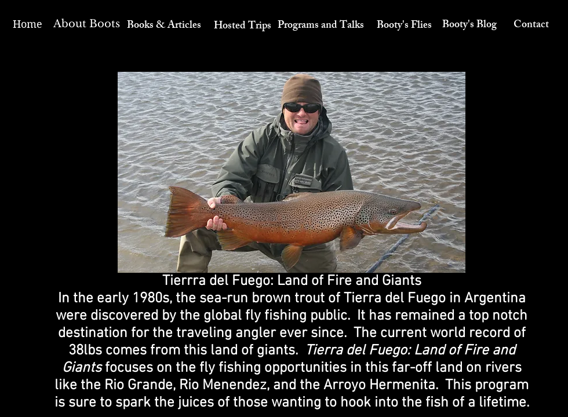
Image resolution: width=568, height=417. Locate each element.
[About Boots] (86, 24)
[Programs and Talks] (320, 26)
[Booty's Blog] (469, 26)
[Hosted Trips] (242, 27)
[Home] (27, 24)
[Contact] (531, 26)
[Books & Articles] (164, 26)
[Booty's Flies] (404, 26)
